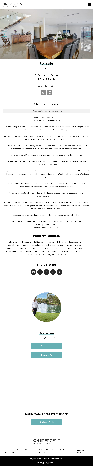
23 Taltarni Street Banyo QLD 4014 (15, 450)
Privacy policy (42, 463)
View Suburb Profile (46, 422)
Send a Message (80, 451)
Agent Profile (46, 355)
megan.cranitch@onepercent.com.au (46, 338)
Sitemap (52, 463)
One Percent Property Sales (53, 459)
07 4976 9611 (44, 452)
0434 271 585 (46, 346)
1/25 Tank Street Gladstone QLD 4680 (52, 450)
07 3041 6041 (8, 452)
